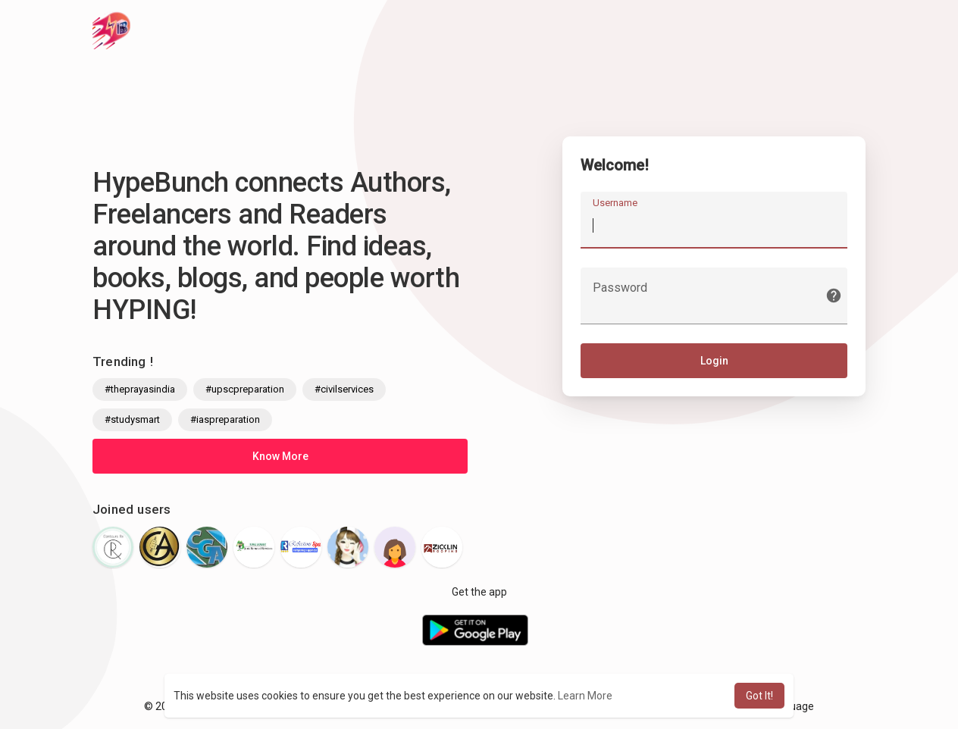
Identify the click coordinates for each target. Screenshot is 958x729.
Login (714, 361)
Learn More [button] (585, 696)
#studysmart (132, 419)
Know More (280, 456)
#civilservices (344, 389)
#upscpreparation (244, 389)
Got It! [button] (759, 696)
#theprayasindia (140, 389)
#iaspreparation (225, 419)
